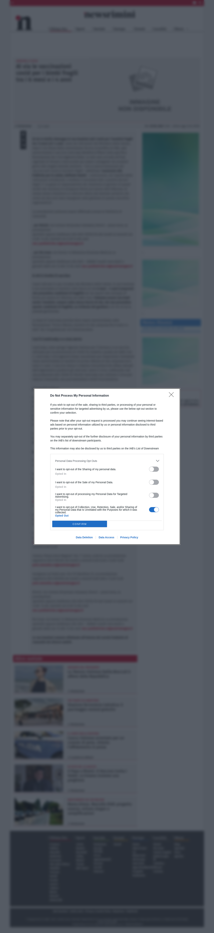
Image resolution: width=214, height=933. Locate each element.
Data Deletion (84, 537)
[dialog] (107, 466)
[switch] (154, 469)
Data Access (106, 537)
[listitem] (107, 461)
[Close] (172, 395)
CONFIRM (80, 524)
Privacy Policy (129, 537)
